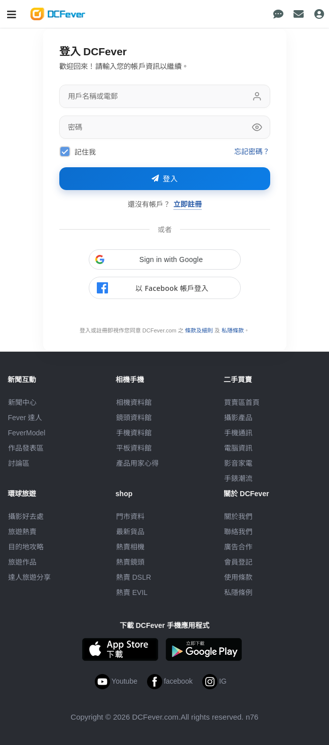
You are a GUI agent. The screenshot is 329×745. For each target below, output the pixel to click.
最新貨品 (130, 532)
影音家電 (238, 463)
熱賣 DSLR (133, 577)
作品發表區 (26, 448)
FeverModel (27, 433)
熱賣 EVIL (132, 592)
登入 (165, 179)
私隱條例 (238, 592)
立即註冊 (187, 204)
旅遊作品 (22, 562)
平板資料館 (134, 448)
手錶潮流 (238, 478)
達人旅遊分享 (29, 577)
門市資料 (130, 516)
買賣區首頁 (242, 402)
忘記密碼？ (252, 151)
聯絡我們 (238, 532)
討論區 (18, 463)
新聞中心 (22, 402)
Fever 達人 (25, 418)
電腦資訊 (238, 448)
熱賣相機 (130, 547)
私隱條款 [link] (233, 330)
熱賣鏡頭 (130, 562)
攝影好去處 (26, 516)
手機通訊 (238, 433)
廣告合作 (238, 547)
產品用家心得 (137, 463)
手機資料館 (134, 433)
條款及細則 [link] (199, 330)
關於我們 (238, 516)
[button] (165, 259)
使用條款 (238, 577)
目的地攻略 (26, 547)
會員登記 (238, 562)
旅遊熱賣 (22, 532)
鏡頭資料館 (134, 418)
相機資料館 (134, 402)
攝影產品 (238, 418)
